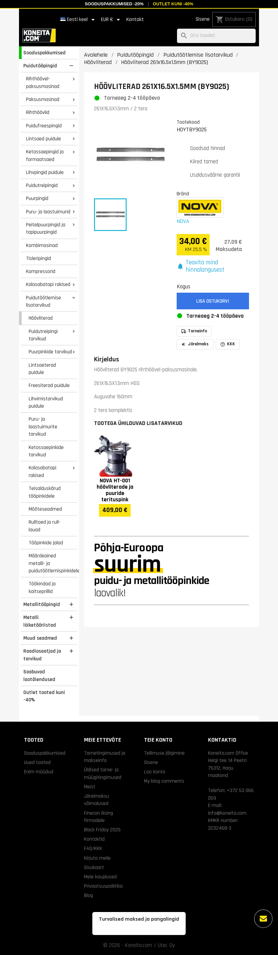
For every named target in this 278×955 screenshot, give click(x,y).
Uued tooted (37, 762)
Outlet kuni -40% (173, 3)
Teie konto (158, 740)
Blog (88, 895)
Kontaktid (94, 839)
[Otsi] (216, 36)
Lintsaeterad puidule (42, 369)
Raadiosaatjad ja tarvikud (42, 655)
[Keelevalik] (78, 20)
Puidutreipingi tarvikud (43, 335)
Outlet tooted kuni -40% (44, 696)
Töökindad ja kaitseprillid (42, 587)
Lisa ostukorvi (212, 301)
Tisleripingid (38, 258)
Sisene (203, 19)
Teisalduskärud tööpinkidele (45, 492)
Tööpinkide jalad (46, 542)
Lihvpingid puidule (45, 172)
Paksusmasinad (42, 99)
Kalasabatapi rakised (48, 284)
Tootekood (188, 122)
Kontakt (135, 19)
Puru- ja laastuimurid (48, 211)
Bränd (183, 193)
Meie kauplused (100, 876)
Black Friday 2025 (102, 829)
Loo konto (154, 771)
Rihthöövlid (37, 112)
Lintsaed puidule (43, 138)
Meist (89, 786)
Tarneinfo (194, 331)
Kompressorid (40, 271)
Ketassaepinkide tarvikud (46, 451)
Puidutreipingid (42, 185)
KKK (227, 344)
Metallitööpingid (41, 604)
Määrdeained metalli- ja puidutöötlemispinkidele (53, 563)
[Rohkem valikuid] (263, 918)
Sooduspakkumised (44, 52)
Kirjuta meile (97, 858)
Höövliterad (41, 318)
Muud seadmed (40, 638)
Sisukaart (94, 867)
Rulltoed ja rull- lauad (44, 526)
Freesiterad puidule (49, 385)
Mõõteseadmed (45, 509)
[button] (213, 266)
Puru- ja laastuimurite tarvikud (43, 426)
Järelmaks (195, 344)
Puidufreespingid (44, 125)
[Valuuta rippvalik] (111, 20)
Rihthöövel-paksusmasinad (42, 82)
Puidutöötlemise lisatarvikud (43, 301)
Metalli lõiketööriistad (39, 621)
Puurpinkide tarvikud (50, 351)
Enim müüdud (38, 771)
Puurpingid (37, 198)
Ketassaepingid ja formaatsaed (45, 155)
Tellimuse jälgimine (164, 753)
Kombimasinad (42, 245)
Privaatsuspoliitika (103, 886)
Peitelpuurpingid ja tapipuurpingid (45, 228)
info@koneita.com (227, 813)
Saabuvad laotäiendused (39, 675)
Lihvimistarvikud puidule (46, 402)
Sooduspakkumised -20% (114, 3)
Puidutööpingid (40, 65)
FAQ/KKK (93, 848)
